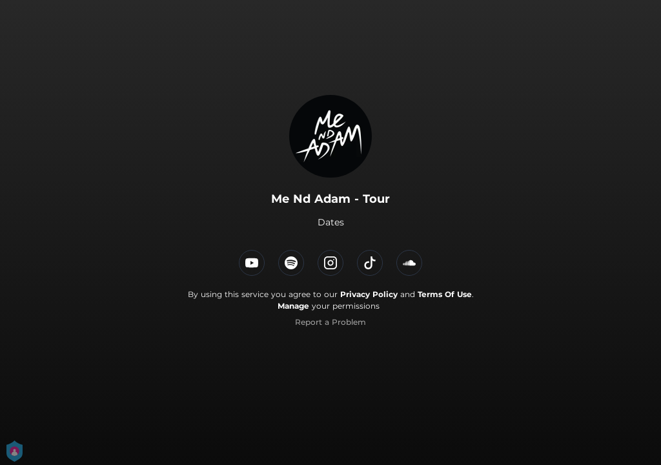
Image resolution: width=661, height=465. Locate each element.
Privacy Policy (369, 294)
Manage (293, 306)
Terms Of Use (445, 294)
